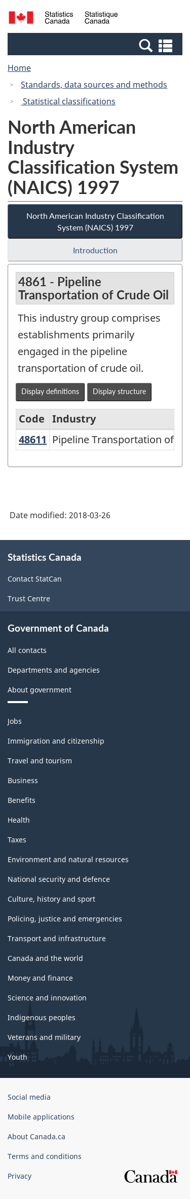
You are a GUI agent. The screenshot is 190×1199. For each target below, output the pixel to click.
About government (39, 689)
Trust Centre (29, 598)
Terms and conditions (45, 1156)
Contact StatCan (35, 579)
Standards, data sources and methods (94, 84)
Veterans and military (44, 1037)
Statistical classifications (68, 101)
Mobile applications (41, 1116)
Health (19, 820)
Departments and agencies (54, 670)
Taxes (17, 839)
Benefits (21, 800)
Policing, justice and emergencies (65, 918)
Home (19, 67)
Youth (17, 1057)
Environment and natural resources (68, 859)
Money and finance (40, 978)
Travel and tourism (40, 760)
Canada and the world (45, 958)
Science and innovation (47, 997)
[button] (96, 45)
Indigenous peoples (41, 1017)
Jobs (15, 721)
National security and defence (59, 879)
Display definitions (50, 391)
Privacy (19, 1176)
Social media (29, 1097)
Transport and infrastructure (57, 938)
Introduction (95, 250)
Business (23, 780)
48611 (33, 439)
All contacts (27, 650)
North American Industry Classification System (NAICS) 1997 (95, 221)
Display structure (119, 391)
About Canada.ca (36, 1136)
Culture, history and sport (51, 899)
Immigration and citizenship (56, 741)
